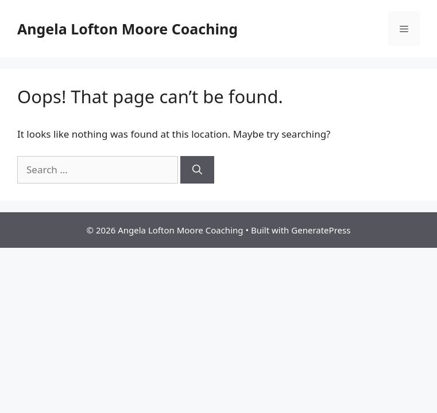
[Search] (197, 170)
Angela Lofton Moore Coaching (127, 28)
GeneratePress (320, 230)
